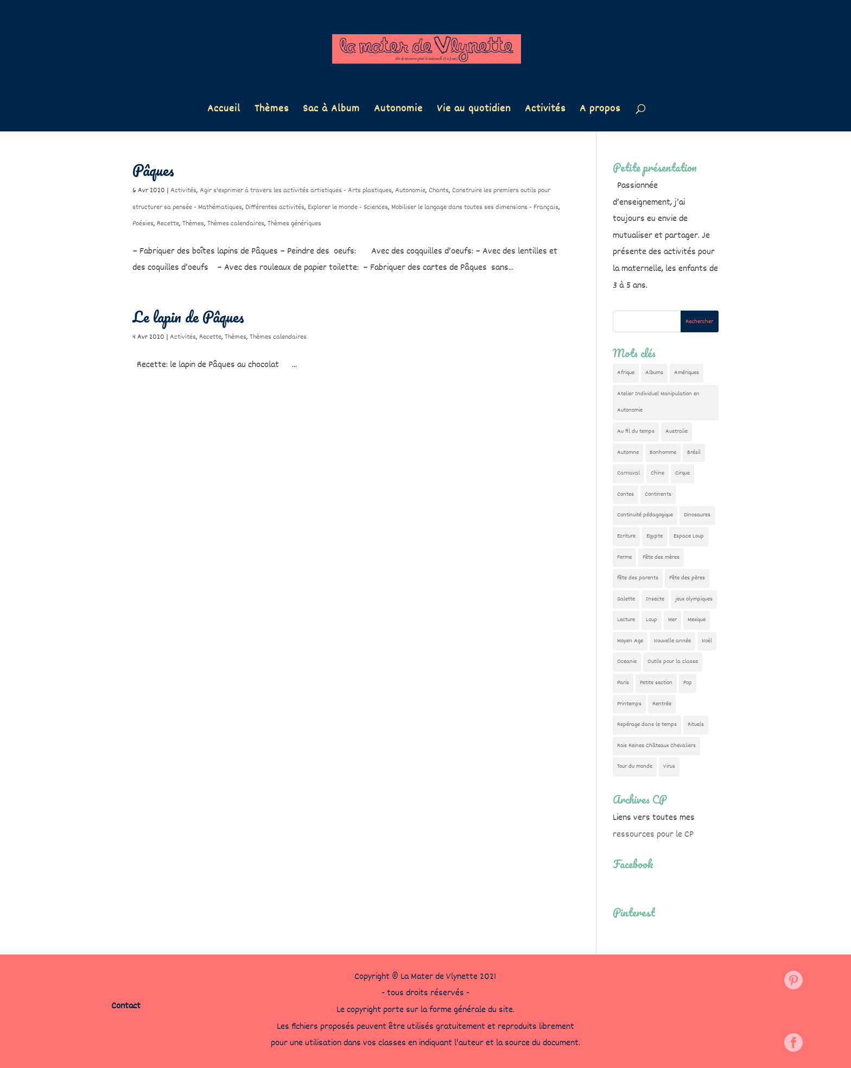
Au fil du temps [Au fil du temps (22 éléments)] (636, 431)
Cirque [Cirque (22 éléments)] (682, 473)
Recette (168, 223)
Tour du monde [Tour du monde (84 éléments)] (634, 766)
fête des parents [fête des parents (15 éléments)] (637, 578)
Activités (545, 111)
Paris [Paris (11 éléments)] (623, 682)
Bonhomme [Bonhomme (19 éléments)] (663, 452)
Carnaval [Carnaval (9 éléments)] (628, 473)
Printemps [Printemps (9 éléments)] (629, 704)
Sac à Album (331, 111)
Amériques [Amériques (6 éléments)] (686, 372)
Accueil (223, 111)
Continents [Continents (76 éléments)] (658, 494)
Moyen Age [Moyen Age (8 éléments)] (630, 641)
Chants (439, 190)
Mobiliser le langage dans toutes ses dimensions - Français (474, 207)
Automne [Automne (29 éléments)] (628, 452)
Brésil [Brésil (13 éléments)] (694, 452)
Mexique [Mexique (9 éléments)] (697, 619)
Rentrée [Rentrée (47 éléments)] (661, 704)
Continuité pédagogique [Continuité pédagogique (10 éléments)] (645, 515)
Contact (126, 1006)
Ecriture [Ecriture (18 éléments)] (626, 536)
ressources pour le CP (653, 835)
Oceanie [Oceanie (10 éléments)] (627, 661)
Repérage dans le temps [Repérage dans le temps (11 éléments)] (647, 724)
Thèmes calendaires (235, 223)
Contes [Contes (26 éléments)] (625, 494)
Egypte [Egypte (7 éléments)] (654, 536)
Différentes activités (274, 207)
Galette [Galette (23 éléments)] (626, 599)
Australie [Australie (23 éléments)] (676, 431)
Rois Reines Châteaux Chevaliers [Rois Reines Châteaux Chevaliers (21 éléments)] (656, 745)
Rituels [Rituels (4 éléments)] (696, 724)
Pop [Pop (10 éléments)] (687, 682)
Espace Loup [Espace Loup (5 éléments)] (689, 536)
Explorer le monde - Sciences (348, 207)
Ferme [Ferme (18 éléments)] (624, 557)
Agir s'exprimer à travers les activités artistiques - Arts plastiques (296, 190)
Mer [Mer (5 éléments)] (672, 619)
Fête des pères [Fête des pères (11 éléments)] (687, 578)
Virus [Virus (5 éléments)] (669, 766)
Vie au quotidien (474, 111)
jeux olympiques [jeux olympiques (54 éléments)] (694, 599)
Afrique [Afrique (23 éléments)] (625, 372)
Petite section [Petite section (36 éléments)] (656, 682)
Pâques (153, 169)
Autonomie (398, 111)
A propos (600, 111)
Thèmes (272, 111)
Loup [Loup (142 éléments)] (651, 619)
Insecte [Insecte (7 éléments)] (655, 599)
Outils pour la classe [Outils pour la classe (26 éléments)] (672, 661)
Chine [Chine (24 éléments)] (657, 473)
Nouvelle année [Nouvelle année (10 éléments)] (672, 641)
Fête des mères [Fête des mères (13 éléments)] (661, 557)
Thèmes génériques (294, 223)
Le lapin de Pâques (188, 316)
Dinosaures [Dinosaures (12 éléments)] (697, 515)
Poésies (143, 223)
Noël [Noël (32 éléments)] (707, 641)
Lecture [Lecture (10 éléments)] (626, 619)
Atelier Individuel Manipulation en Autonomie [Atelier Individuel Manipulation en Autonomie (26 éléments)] (658, 402)
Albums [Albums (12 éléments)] (654, 372)
